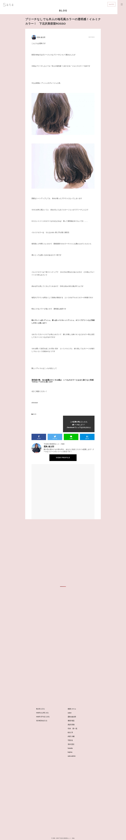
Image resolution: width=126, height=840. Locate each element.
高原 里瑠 (71, 724)
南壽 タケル (72, 709)
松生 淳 (70, 732)
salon (69, 713)
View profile (63, 457)
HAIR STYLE (40, 717)
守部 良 (70, 740)
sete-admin (72, 756)
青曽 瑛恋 (71, 721)
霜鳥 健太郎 (72, 717)
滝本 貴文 (71, 744)
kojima (70, 752)
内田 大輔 (71, 736)
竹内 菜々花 (72, 728)
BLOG (34, 414)
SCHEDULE (40, 721)
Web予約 (111, 4)
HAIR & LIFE (40, 713)
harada (70, 748)
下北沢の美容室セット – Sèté (54, 444)
